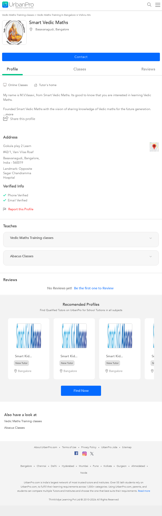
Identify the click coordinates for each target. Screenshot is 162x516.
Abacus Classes (14, 428)
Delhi (54, 466)
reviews (148, 69)
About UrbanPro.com (45, 447)
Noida (83, 472)
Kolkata (108, 466)
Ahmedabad (138, 466)
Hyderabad (68, 466)
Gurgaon (121, 466)
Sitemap (126, 447)
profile (12, 69)
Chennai (41, 466)
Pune (96, 466)
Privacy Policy (88, 447)
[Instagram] (84, 455)
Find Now (81, 390)
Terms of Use (69, 447)
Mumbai (83, 466)
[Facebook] (76, 455)
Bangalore (26, 466)
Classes (79, 69)
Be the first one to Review (93, 288)
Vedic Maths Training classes (23, 421)
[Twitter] (92, 454)
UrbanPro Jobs (109, 447)
